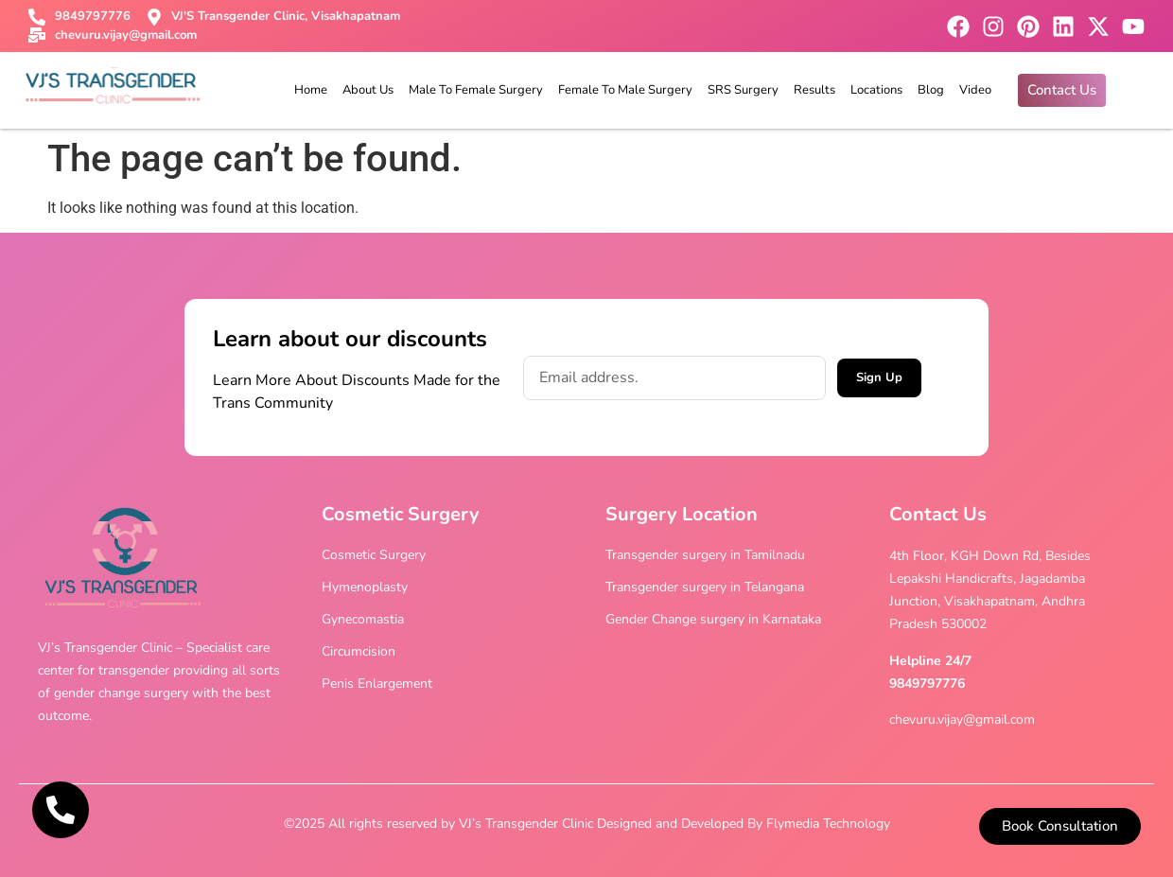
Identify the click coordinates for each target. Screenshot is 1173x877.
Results (814, 89)
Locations (876, 89)
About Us (368, 89)
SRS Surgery (743, 89)
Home (310, 89)
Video (975, 89)
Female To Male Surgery (625, 89)
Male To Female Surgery (476, 89)
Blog (931, 89)
